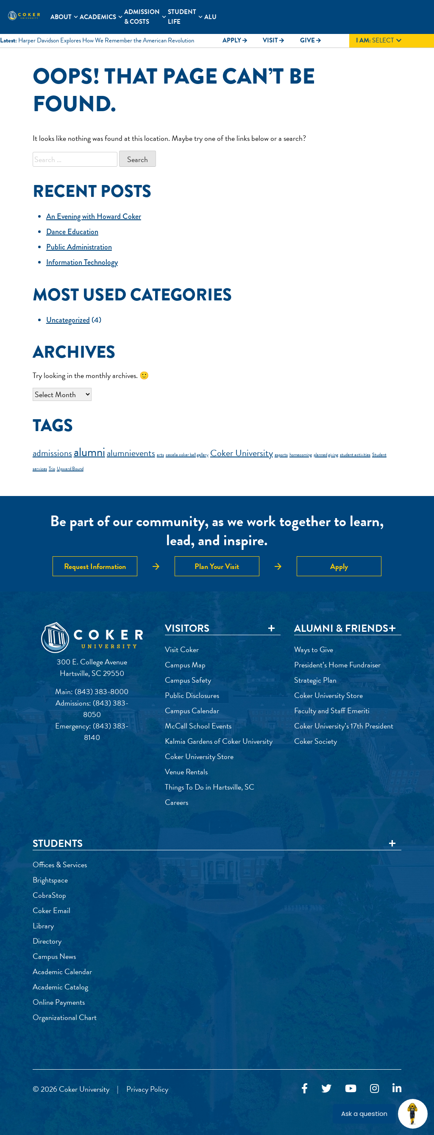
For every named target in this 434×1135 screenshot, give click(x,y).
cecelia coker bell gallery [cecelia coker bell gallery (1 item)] (187, 454)
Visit (274, 40)
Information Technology (82, 262)
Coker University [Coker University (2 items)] (241, 453)
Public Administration (79, 246)
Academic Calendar (62, 971)
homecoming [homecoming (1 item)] (300, 454)
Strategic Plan (315, 680)
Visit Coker (182, 649)
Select (380, 41)
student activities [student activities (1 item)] (355, 454)
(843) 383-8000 (101, 691)
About (61, 17)
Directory (47, 941)
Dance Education (72, 231)
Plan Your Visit (217, 566)
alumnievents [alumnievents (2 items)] (131, 453)
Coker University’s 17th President (343, 725)
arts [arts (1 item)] (160, 454)
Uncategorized (68, 319)
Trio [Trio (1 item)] (52, 468)
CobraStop (49, 895)
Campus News (54, 956)
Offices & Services (60, 864)
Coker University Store (199, 756)
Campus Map (185, 664)
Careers (176, 802)
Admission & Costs (142, 16)
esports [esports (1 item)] (281, 454)
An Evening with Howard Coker (93, 216)
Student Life (182, 16)
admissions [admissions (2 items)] (52, 453)
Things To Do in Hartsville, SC (209, 787)
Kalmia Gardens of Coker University (219, 741)
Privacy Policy (147, 1089)
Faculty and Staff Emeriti (332, 710)
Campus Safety (188, 680)
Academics (98, 17)
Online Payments (59, 1002)
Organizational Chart (65, 1017)
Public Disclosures (192, 695)
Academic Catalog (60, 986)
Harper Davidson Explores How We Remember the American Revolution (106, 40)
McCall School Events (198, 725)
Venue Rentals (186, 771)
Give (311, 40)
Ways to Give (313, 649)
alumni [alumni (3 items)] (89, 452)
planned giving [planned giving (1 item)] (326, 454)
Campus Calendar (192, 710)
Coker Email (51, 910)
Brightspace (50, 880)
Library (43, 925)
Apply (235, 40)
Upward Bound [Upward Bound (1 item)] (70, 468)
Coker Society (315, 741)
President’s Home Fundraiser (337, 664)
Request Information (95, 566)
